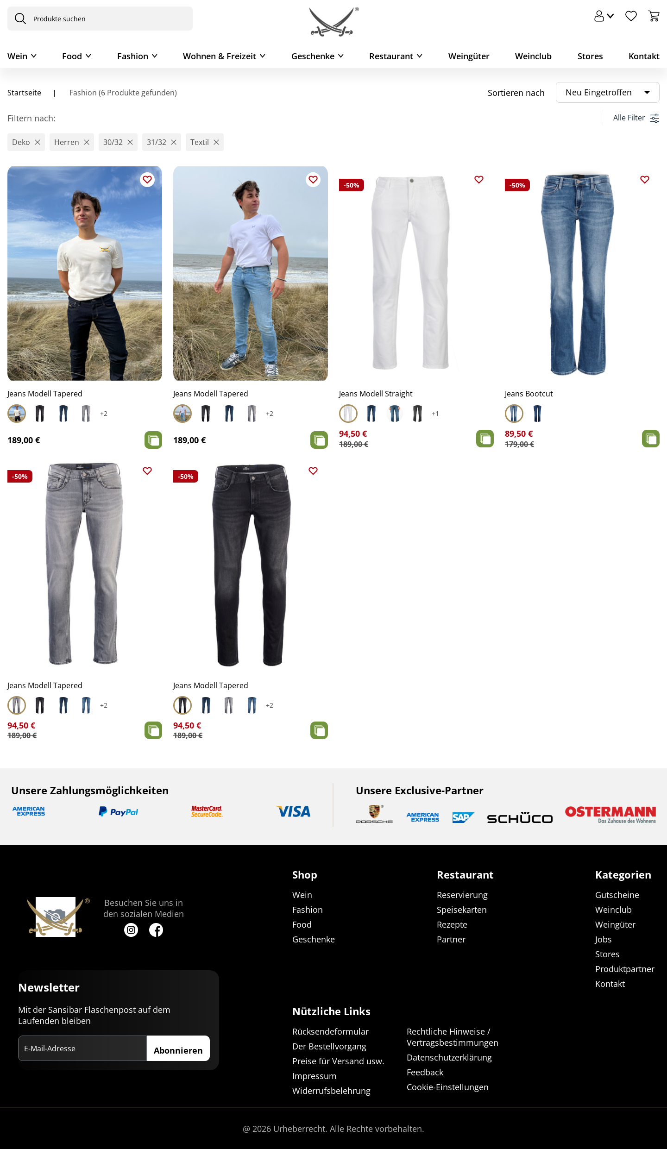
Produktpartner (624, 968)
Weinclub (533, 56)
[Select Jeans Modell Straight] (348, 413)
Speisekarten (462, 909)
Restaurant (391, 56)
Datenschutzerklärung (449, 1057)
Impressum (314, 1075)
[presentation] (18, 18)
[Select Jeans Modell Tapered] (16, 413)
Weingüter (469, 56)
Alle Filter (636, 118)
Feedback (425, 1072)
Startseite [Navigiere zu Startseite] (24, 93)
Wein (17, 56)
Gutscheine (617, 894)
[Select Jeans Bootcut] (514, 413)
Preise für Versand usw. (338, 1061)
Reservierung (462, 894)
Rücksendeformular (330, 1031)
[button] (26, 142)
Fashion (132, 56)
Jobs (603, 939)
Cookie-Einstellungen (448, 1086)
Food (72, 56)
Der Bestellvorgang (329, 1046)
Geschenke (312, 56)
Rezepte (452, 924)
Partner (451, 939)
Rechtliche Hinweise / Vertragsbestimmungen (452, 1037)
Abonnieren (178, 1050)
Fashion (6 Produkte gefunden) (122, 93)
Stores (590, 56)
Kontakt (644, 56)
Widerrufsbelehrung (331, 1090)
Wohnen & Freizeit (219, 56)
